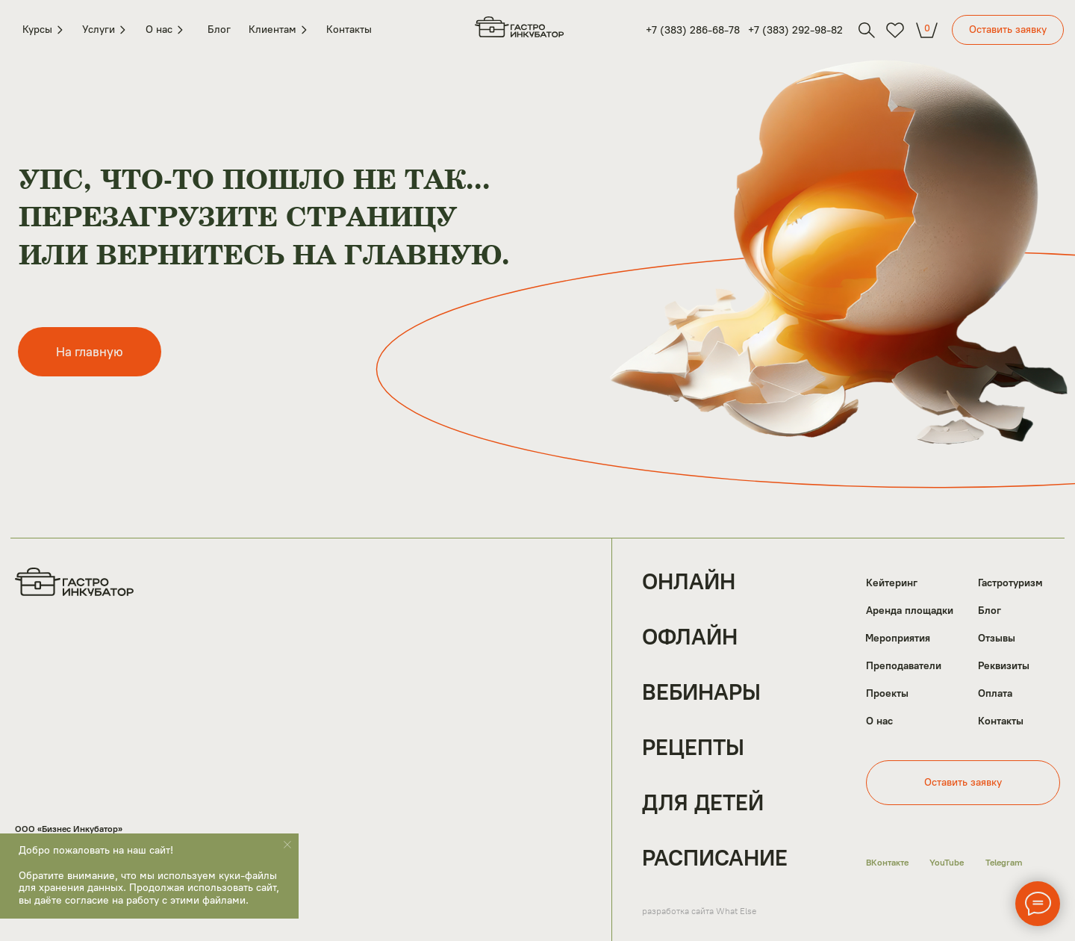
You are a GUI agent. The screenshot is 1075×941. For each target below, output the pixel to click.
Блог (219, 29)
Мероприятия (897, 639)
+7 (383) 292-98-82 (795, 30)
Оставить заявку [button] (1008, 29)
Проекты (887, 694)
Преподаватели (903, 666)
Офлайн (690, 636)
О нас (879, 721)
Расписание (715, 858)
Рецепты (693, 747)
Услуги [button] (103, 29)
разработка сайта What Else (699, 911)
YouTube (946, 862)
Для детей (703, 802)
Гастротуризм (1010, 583)
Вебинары (701, 692)
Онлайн (688, 581)
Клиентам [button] (278, 29)
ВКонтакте (887, 862)
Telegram (1004, 862)
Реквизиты (1003, 666)
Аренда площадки (909, 611)
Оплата (995, 694)
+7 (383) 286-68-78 (693, 30)
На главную (89, 351)
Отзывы (996, 639)
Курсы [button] (42, 29)
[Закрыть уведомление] (287, 844)
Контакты (349, 29)
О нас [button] (166, 29)
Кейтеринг (891, 583)
